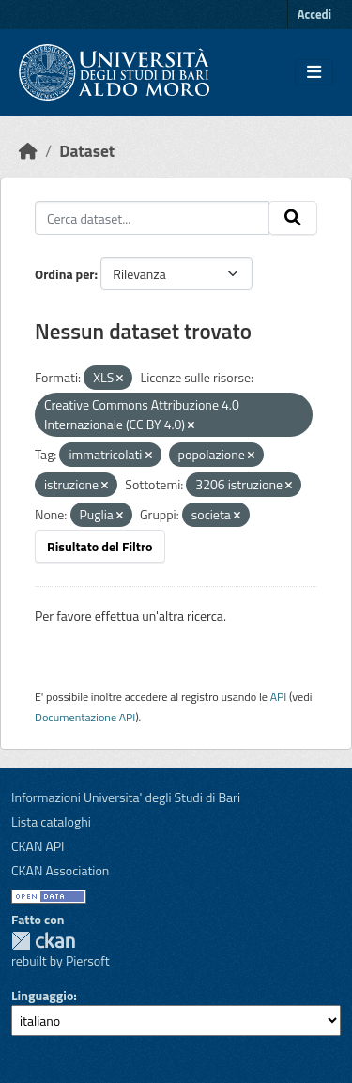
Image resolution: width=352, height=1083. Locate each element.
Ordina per (65, 274)
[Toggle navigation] (314, 72)
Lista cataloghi (51, 821)
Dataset (87, 150)
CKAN (43, 941)
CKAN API (38, 846)
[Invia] (292, 218)
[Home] (28, 150)
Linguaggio (42, 995)
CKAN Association (60, 870)
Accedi (314, 14)
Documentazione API (85, 717)
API (278, 696)
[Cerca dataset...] (152, 218)
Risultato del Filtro (100, 546)
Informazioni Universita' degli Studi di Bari (125, 797)
